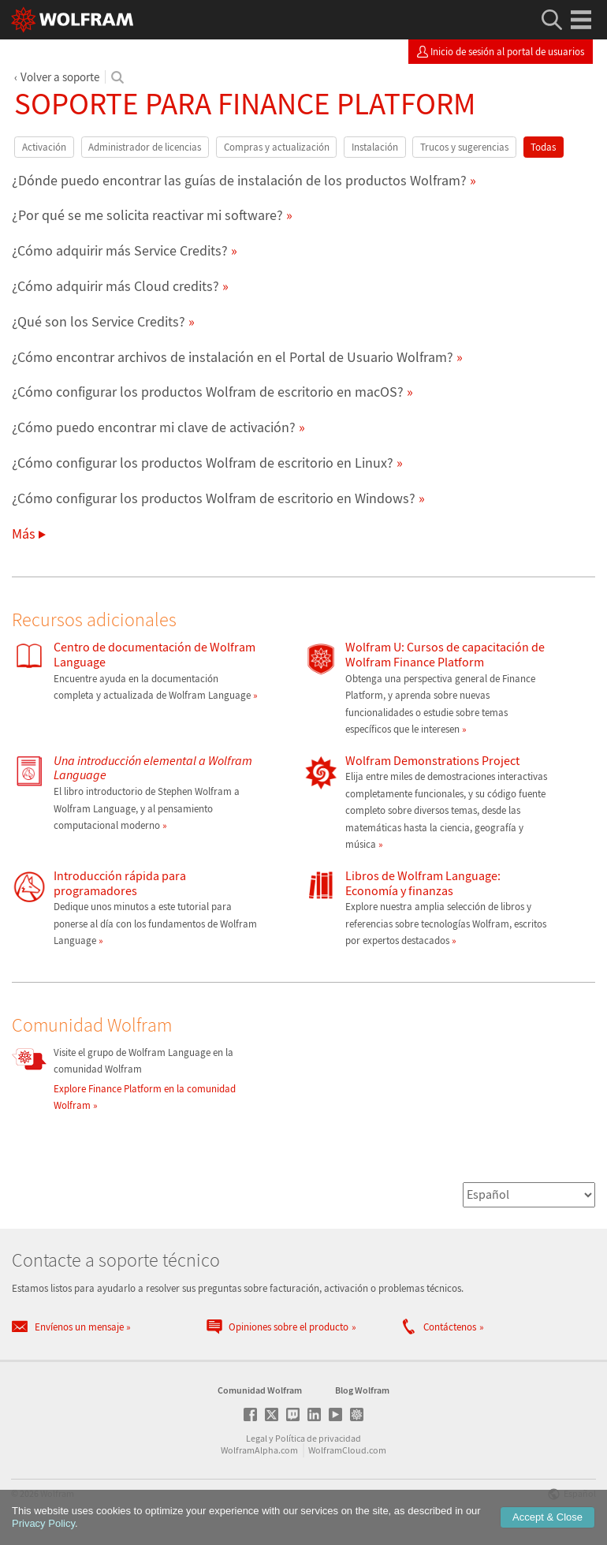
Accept (547, 1517)
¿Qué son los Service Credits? (98, 321)
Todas (543, 147)
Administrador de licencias (144, 147)
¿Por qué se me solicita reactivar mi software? (147, 215)
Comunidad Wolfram (260, 1390)
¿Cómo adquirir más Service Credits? (120, 250)
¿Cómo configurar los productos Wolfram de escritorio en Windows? (213, 498)
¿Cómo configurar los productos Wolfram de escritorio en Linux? (202, 462)
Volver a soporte (59, 76)
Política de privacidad (318, 1438)
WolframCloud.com (347, 1450)
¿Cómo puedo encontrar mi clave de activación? (154, 427)
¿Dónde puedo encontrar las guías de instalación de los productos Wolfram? (239, 180)
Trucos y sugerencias (464, 147)
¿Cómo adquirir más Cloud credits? (115, 286)
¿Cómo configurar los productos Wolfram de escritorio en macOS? (208, 392)
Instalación (375, 147)
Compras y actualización (277, 147)
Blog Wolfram (362, 1390)
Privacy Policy (43, 1523)
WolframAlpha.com (259, 1450)
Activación (44, 147)
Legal (256, 1438)
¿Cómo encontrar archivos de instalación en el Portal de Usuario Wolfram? (232, 357)
